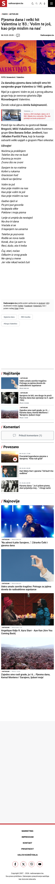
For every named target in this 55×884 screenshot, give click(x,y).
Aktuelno (13, 14)
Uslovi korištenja (28, 854)
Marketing (27, 831)
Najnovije (12, 501)
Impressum (27, 837)
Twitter (20, 306)
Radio (5, 14)
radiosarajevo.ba (36, 873)
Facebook (28, 306)
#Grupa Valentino (10, 323)
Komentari (11, 427)
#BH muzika (25, 317)
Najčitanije (11, 373)
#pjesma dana (9, 317)
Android (42, 303)
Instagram (37, 306)
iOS (47, 303)
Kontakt (27, 842)
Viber (16, 308)
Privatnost (27, 848)
